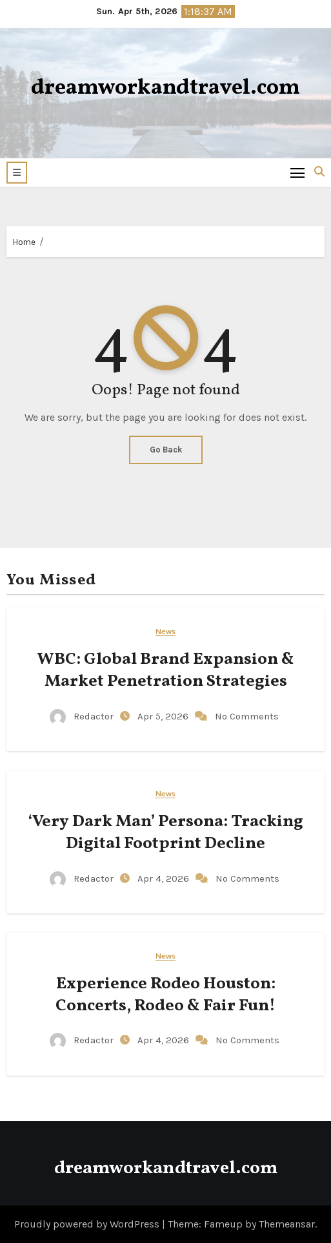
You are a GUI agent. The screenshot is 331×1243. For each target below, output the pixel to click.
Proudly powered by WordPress (88, 1224)
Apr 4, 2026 (164, 878)
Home (24, 242)
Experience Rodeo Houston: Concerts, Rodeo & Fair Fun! (165, 994)
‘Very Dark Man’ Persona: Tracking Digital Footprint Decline (165, 832)
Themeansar (287, 1224)
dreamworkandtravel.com (165, 88)
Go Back (166, 449)
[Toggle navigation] (297, 172)
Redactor (83, 716)
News (165, 632)
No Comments (247, 716)
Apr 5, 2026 (164, 716)
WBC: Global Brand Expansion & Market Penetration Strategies (165, 670)
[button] (16, 173)
